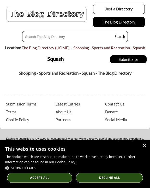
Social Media (116, 119)
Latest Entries (68, 104)
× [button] (144, 146)
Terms (11, 111)
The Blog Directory (119, 22)
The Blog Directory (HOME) (46, 47)
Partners (63, 119)
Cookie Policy (17, 119)
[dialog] (75, 164)
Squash (139, 47)
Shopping (81, 47)
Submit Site (128, 59)
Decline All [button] (109, 177)
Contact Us (114, 104)
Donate (111, 111)
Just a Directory (119, 9)
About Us (63, 111)
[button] (75, 168)
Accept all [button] (39, 177)
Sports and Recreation (111, 47)
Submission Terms (21, 104)
